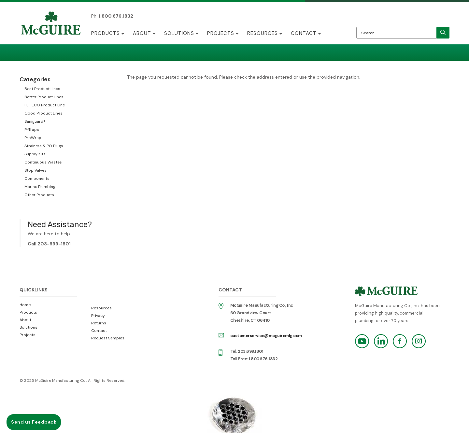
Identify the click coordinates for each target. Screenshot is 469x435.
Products (105, 33)
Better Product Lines (44, 97)
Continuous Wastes (43, 162)
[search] (442, 33)
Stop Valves (35, 170)
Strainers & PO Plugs (43, 145)
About (142, 33)
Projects (220, 33)
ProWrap (32, 137)
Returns (98, 323)
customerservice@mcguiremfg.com (266, 335)
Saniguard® (35, 121)
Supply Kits (35, 154)
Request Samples (107, 338)
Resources (262, 33)
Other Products (39, 194)
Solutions (179, 33)
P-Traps (31, 129)
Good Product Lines (43, 113)
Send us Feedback (33, 422)
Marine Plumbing (39, 186)
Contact (304, 33)
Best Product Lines (42, 88)
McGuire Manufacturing (51, 24)
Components (37, 178)
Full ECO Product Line (44, 105)
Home (25, 304)
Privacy (98, 315)
